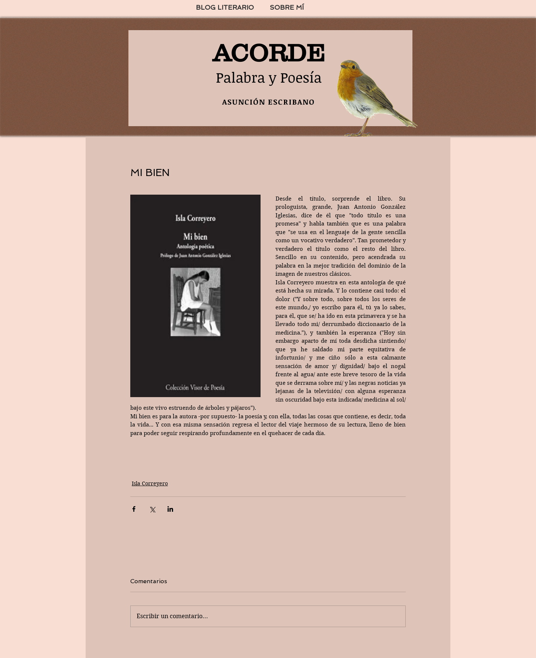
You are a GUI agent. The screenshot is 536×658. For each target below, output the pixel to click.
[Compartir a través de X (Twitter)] (152, 508)
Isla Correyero (150, 483)
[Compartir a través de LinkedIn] (170, 508)
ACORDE (269, 53)
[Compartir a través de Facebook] (133, 508)
